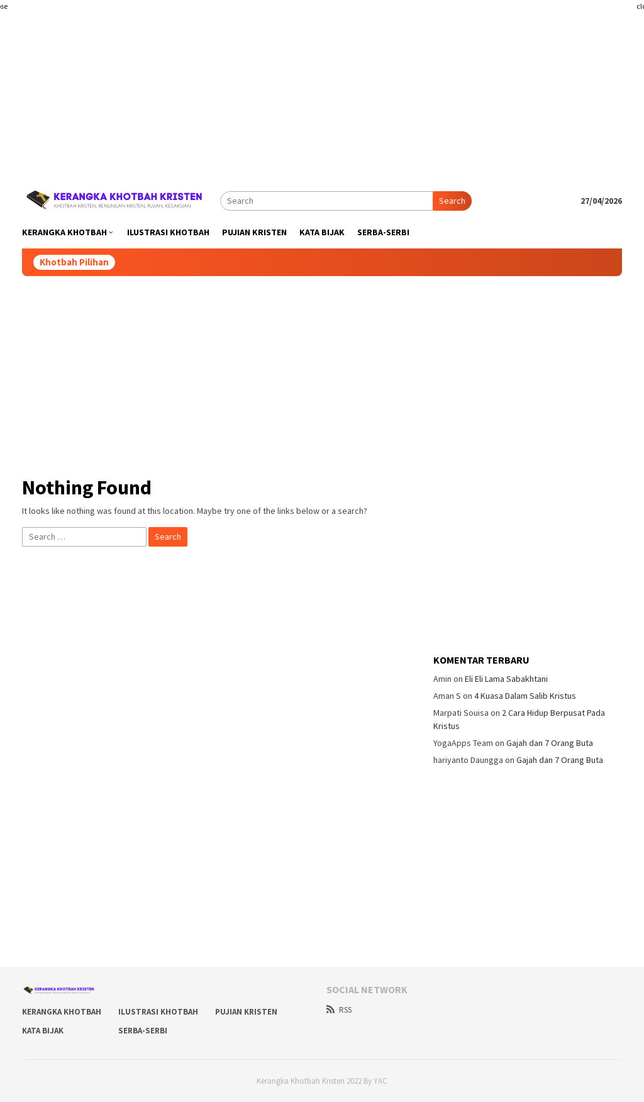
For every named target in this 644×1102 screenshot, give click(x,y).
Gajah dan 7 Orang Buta (549, 743)
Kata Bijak (43, 1030)
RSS (339, 1010)
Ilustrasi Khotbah (158, 1011)
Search (452, 200)
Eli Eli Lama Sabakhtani (506, 678)
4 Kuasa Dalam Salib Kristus (525, 695)
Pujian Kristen (246, 1011)
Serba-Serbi (142, 1030)
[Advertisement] (322, 88)
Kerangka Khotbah (61, 1011)
